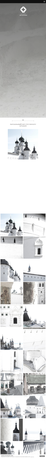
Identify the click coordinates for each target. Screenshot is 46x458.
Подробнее (32, 456)
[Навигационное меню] (44, 1)
